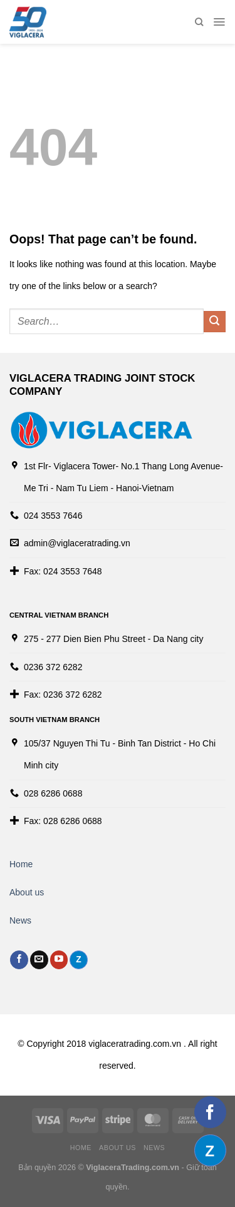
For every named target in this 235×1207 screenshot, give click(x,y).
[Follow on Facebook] (19, 959)
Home (21, 864)
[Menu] (219, 22)
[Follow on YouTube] (59, 959)
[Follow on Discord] (79, 959)
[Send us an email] (39, 959)
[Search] (199, 22)
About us (26, 892)
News (20, 920)
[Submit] (215, 322)
